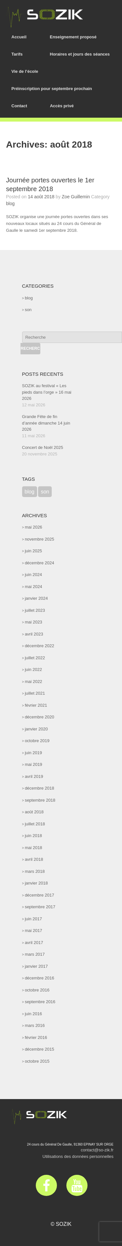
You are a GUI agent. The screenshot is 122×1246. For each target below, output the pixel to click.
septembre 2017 (40, 906)
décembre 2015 (39, 1049)
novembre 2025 (39, 539)
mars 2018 (35, 871)
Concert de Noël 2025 (42, 447)
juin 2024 (33, 574)
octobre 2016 (37, 990)
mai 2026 (33, 527)
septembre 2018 (40, 800)
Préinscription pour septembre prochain (51, 88)
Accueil (18, 36)
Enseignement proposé (73, 36)
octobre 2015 (37, 1061)
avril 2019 (34, 776)
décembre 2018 (39, 788)
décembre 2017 (39, 895)
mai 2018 (33, 847)
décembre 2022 (39, 645)
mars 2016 (35, 1025)
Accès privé (62, 105)
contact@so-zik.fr (97, 1150)
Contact (19, 105)
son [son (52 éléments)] (45, 491)
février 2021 (36, 705)
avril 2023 (34, 634)
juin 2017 (33, 918)
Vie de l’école (24, 71)
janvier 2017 (36, 966)
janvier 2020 (36, 729)
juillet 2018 (35, 823)
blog (10, 203)
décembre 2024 (39, 562)
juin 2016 (33, 1013)
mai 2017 (33, 930)
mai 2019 (33, 764)
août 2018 (34, 811)
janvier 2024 (36, 598)
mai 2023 (33, 622)
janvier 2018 (36, 883)
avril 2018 (34, 859)
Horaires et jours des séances (80, 54)
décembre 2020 (39, 717)
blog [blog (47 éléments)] (29, 491)
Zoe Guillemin (76, 196)
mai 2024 (33, 586)
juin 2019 (33, 752)
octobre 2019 (37, 740)
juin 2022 (33, 669)
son (28, 309)
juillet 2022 (35, 657)
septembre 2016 (40, 1001)
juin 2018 (33, 835)
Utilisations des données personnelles (78, 1156)
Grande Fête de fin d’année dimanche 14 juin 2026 (46, 423)
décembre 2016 (39, 978)
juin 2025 (33, 550)
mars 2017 (35, 954)
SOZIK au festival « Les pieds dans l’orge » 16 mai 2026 (47, 392)
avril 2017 (34, 942)
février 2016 (36, 1037)
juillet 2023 (35, 610)
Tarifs (16, 54)
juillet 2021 (35, 693)
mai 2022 (33, 681)
